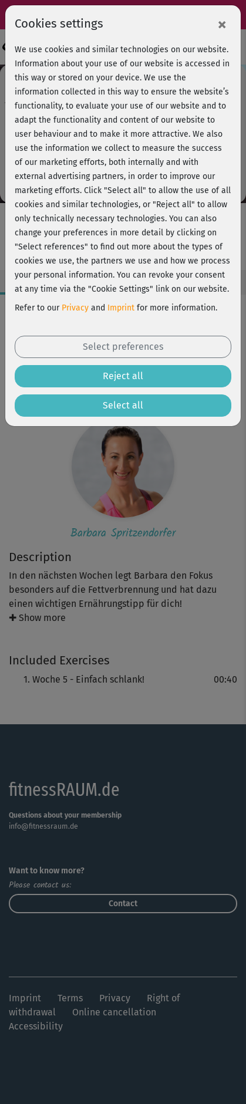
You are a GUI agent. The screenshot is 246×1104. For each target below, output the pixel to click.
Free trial (122, 1082)
